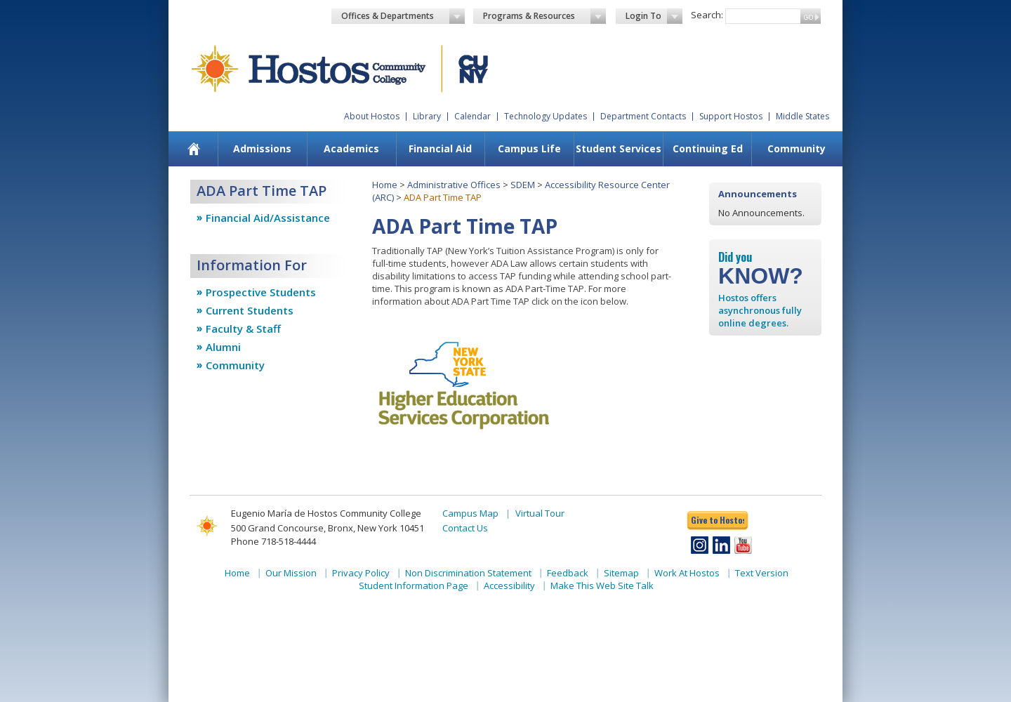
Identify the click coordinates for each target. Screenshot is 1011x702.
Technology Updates (545, 116)
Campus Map (470, 513)
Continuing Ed (708, 148)
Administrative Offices (454, 184)
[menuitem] (194, 148)
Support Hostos (730, 116)
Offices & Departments (403, 16)
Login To (654, 16)
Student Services (618, 148)
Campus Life (529, 148)
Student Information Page (413, 585)
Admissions (262, 148)
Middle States (802, 116)
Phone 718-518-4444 (273, 541)
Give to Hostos (717, 520)
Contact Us (465, 528)
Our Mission (291, 573)
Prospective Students (261, 292)
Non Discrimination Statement (468, 573)
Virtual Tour (539, 513)
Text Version (761, 573)
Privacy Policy (361, 573)
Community (796, 148)
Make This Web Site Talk (602, 585)
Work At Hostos (687, 573)
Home (384, 184)
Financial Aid (440, 148)
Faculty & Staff (243, 328)
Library (427, 116)
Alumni (223, 346)
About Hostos (371, 116)
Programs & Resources (545, 16)
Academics (351, 148)
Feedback (567, 573)
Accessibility (509, 585)
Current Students (249, 310)
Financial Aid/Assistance (268, 217)
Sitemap (621, 573)
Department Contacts (643, 116)
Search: (707, 14)
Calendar (472, 116)
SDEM (522, 184)
